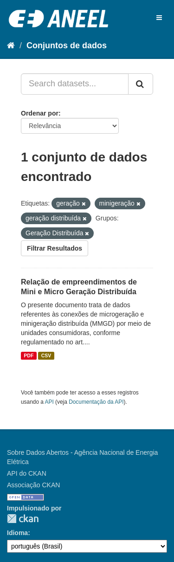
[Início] (11, 45)
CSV (46, 355)
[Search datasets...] (75, 84)
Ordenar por (39, 113)
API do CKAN (26, 473)
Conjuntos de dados (66, 45)
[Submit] (140, 84)
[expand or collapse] (159, 17)
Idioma (17, 532)
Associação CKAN (33, 485)
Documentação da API (96, 402)
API (49, 402)
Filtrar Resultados (54, 248)
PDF (28, 355)
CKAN (23, 518)
